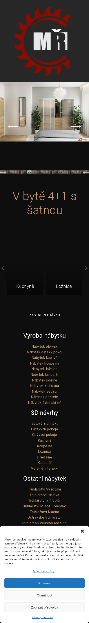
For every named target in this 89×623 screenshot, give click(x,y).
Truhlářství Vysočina (44, 489)
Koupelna (44, 446)
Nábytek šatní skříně (44, 403)
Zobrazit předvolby (44, 607)
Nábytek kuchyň (45, 358)
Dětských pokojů (44, 429)
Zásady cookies (42, 617)
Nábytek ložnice (44, 369)
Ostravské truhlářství (44, 517)
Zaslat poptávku (44, 315)
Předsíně (44, 457)
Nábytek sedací (44, 391)
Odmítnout (44, 595)
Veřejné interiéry (44, 468)
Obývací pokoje (44, 435)
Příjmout (44, 583)
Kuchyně (44, 440)
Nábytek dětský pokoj (44, 352)
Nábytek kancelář (45, 374)
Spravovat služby (43, 571)
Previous (13, 126)
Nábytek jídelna (44, 380)
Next (76, 126)
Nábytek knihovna (44, 386)
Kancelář (45, 463)
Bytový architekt (44, 423)
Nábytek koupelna (44, 363)
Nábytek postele (44, 397)
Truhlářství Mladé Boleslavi (44, 506)
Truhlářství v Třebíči (44, 500)
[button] (82, 531)
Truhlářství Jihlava (44, 495)
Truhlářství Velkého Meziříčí (44, 523)
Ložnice (44, 451)
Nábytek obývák (44, 346)
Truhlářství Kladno (44, 512)
